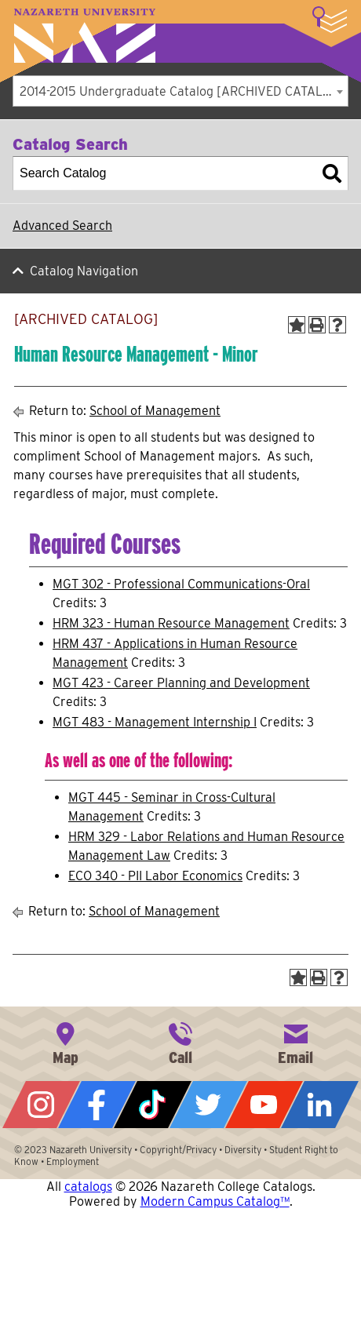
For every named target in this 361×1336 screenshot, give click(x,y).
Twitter (208, 1104)
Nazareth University (84, 36)
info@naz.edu (295, 1041)
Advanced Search (62, 225)
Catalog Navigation (84, 271)
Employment (72, 1161)
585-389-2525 (180, 1041)
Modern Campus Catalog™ (215, 1201)
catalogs (88, 1186)
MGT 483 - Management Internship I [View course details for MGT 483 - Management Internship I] (155, 722)
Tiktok (152, 1104)
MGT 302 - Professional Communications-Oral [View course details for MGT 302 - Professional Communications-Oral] (181, 584)
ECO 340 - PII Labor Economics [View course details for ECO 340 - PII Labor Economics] (155, 875)
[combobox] (180, 91)
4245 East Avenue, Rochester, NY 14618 (65, 1041)
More (329, 19)
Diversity (242, 1150)
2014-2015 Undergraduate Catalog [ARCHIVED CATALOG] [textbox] (182, 91)
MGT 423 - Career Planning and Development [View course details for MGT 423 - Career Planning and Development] (181, 682)
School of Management (155, 410)
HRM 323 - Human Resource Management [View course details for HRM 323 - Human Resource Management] (171, 623)
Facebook (97, 1104)
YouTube (264, 1104)
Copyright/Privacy (178, 1150)
